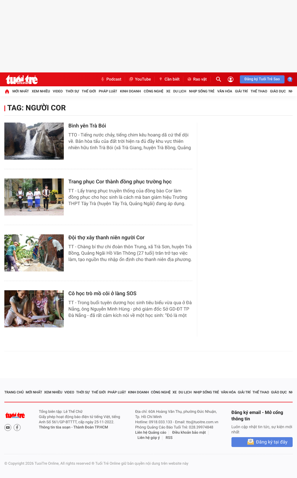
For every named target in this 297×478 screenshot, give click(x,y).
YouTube (139, 79)
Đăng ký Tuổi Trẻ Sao (262, 79)
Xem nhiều (41, 91)
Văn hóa (224, 91)
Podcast (111, 79)
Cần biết (169, 79)
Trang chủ (14, 392)
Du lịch (179, 91)
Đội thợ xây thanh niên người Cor (106, 238)
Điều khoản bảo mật (189, 432)
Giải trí (241, 91)
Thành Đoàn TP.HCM (90, 427)
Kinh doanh (130, 91)
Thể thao (259, 91)
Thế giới (89, 91)
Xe (168, 91)
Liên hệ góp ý (148, 438)
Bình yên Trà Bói (87, 126)
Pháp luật (108, 91)
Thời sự (72, 91)
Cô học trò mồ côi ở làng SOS (102, 294)
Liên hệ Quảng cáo (150, 432)
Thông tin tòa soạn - (56, 427)
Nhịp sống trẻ (202, 91)
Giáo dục (278, 91)
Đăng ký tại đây (271, 442)
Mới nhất (20, 91)
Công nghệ (154, 91)
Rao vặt (197, 79)
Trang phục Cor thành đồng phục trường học (120, 182)
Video (58, 91)
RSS (169, 438)
